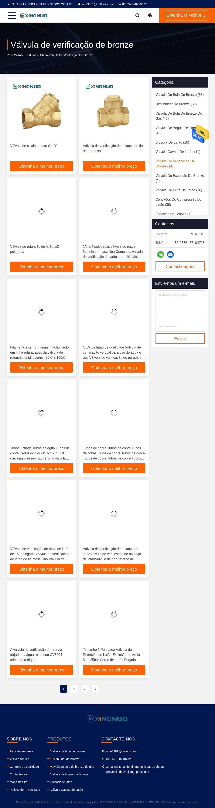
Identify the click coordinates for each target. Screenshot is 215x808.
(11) (178, 152)
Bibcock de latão (79, 782)
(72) (174, 214)
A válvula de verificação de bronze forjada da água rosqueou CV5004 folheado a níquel (36, 655)
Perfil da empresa (21, 751)
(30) (176, 104)
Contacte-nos (18, 774)
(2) (180, 178)
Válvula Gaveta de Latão (84, 789)
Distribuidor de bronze (82, 759)
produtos (30, 55)
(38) (179, 202)
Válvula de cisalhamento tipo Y (33, 146)
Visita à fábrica (19, 759)
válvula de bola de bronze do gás (89, 766)
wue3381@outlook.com (95, 4)
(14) (175, 163)
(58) (180, 94)
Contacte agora (180, 266)
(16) (172, 142)
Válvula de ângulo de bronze (86, 774)
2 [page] (74, 689)
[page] (85, 689)
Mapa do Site (18, 782)
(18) (179, 190)
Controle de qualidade (24, 766)
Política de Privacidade (25, 789)
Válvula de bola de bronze (85, 751)
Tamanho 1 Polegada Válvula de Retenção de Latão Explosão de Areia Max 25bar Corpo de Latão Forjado (111, 655)
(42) (179, 116)
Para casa (14, 55)
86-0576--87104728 (133, 4)
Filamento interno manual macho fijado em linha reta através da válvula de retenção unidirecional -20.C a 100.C (39, 352)
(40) (178, 130)
